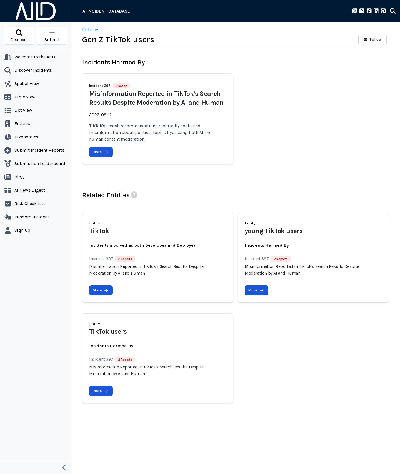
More (100, 151)
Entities (91, 30)
